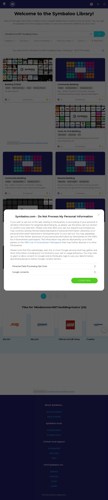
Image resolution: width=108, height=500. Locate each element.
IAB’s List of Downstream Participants (42, 242)
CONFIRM (84, 280)
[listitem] (54, 266)
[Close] (98, 214)
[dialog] (54, 250)
